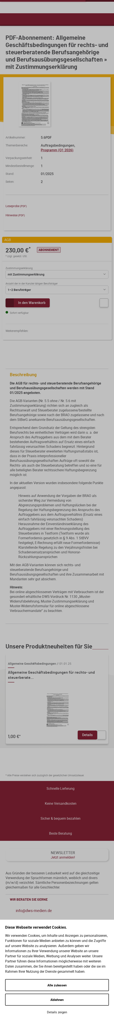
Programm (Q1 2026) (57, 150)
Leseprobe (16, 206)
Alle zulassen (57, 985)
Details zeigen (57, 1012)
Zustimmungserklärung (19, 268)
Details (87, 734)
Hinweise (15, 215)
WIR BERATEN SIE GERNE (58, 899)
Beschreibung (58, 375)
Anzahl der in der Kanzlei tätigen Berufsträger (32, 283)
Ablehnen (57, 999)
